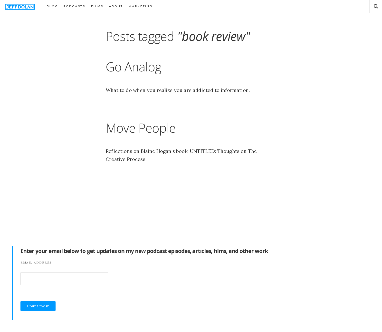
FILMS (97, 6)
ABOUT (116, 6)
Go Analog (133, 66)
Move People (141, 127)
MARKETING (141, 6)
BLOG (52, 6)
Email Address (36, 262)
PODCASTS (74, 6)
